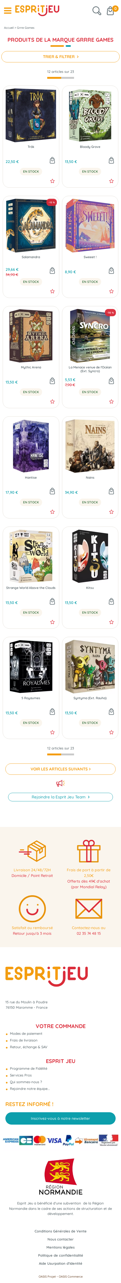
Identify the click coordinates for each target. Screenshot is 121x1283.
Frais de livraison (23, 1040)
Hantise (31, 477)
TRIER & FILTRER (59, 56)
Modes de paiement (25, 1033)
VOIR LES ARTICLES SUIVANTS (59, 769)
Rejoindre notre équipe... (29, 1088)
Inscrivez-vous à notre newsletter (60, 1118)
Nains (90, 477)
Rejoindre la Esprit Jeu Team (59, 796)
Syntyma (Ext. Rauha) (90, 698)
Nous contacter (60, 1239)
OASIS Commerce (71, 1276)
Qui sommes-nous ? (25, 1082)
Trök (31, 147)
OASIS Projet (47, 1276)
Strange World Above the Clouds (31, 588)
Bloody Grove (90, 147)
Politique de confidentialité (60, 1255)
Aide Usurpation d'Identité (60, 1263)
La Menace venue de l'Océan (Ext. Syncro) (90, 369)
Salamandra (31, 257)
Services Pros (20, 1075)
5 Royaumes (30, 698)
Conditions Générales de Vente (61, 1231)
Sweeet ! (90, 257)
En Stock (31, 171)
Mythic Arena (31, 367)
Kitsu (90, 588)
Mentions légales (60, 1247)
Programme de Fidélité (28, 1068)
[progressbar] (60, 78)
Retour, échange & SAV (28, 1047)
